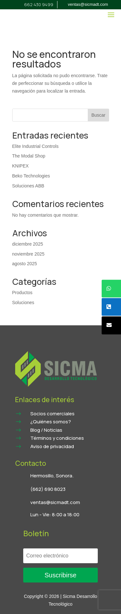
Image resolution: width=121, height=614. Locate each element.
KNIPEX (20, 165)
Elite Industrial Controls (35, 146)
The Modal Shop (28, 155)
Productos (22, 292)
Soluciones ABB (28, 185)
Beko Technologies (31, 175)
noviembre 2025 (28, 254)
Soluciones (23, 302)
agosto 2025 (24, 263)
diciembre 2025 (27, 244)
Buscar (98, 115)
